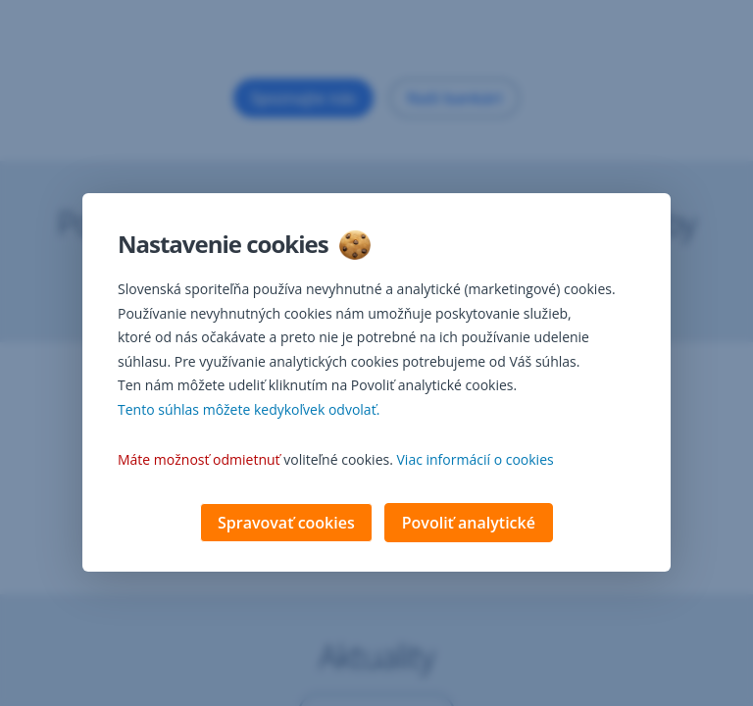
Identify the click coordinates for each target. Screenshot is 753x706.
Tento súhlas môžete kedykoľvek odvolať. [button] (248, 411)
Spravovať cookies (286, 524)
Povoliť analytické (468, 524)
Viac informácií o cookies (475, 461)
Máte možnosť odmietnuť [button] (199, 461)
